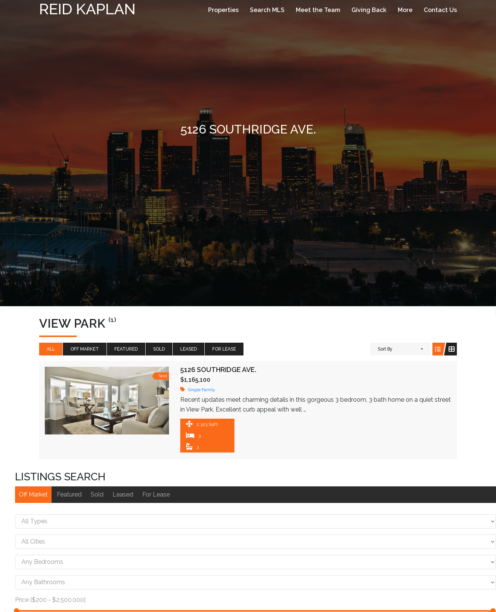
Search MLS (267, 10)
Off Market (84, 349)
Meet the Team (318, 10)
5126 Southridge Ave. (218, 370)
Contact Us (440, 10)
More (405, 10)
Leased (188, 349)
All (51, 349)
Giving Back (368, 10)
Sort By (385, 349)
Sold (159, 349)
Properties (223, 10)
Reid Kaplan (87, 9)
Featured (126, 349)
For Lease (224, 349)
